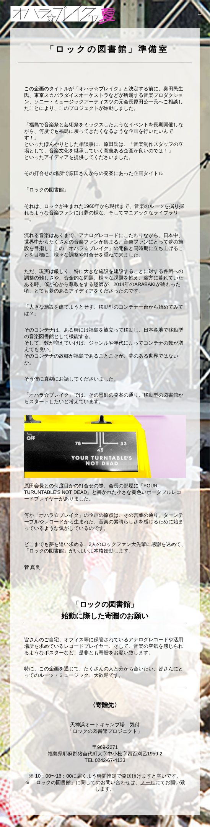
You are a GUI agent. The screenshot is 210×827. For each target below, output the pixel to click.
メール (147, 782)
